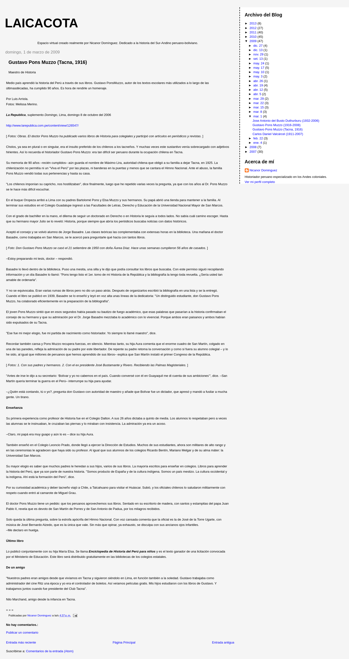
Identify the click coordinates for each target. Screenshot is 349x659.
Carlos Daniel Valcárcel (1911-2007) (278, 134)
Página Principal (124, 642)
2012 (254, 28)
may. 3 (258, 76)
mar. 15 (259, 107)
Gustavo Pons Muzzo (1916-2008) (277, 125)
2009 (254, 41)
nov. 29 (258, 54)
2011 (254, 32)
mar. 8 (258, 112)
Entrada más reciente (21, 642)
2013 (254, 23)
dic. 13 (258, 50)
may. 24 (259, 63)
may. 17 (259, 67)
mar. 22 (259, 103)
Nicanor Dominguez (263, 170)
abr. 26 (258, 81)
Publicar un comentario (22, 632)
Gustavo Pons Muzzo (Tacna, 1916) (278, 129)
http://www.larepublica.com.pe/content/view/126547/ (42, 125)
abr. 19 (258, 85)
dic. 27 (258, 45)
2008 (254, 147)
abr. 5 (257, 94)
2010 (254, 36)
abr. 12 (258, 89)
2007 (254, 151)
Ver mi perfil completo (260, 182)
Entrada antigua (223, 642)
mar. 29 (259, 98)
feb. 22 (258, 138)
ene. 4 (258, 142)
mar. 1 (258, 116)
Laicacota (41, 23)
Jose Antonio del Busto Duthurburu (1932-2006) (286, 120)
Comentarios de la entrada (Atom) (49, 651)
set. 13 (258, 59)
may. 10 (259, 72)
